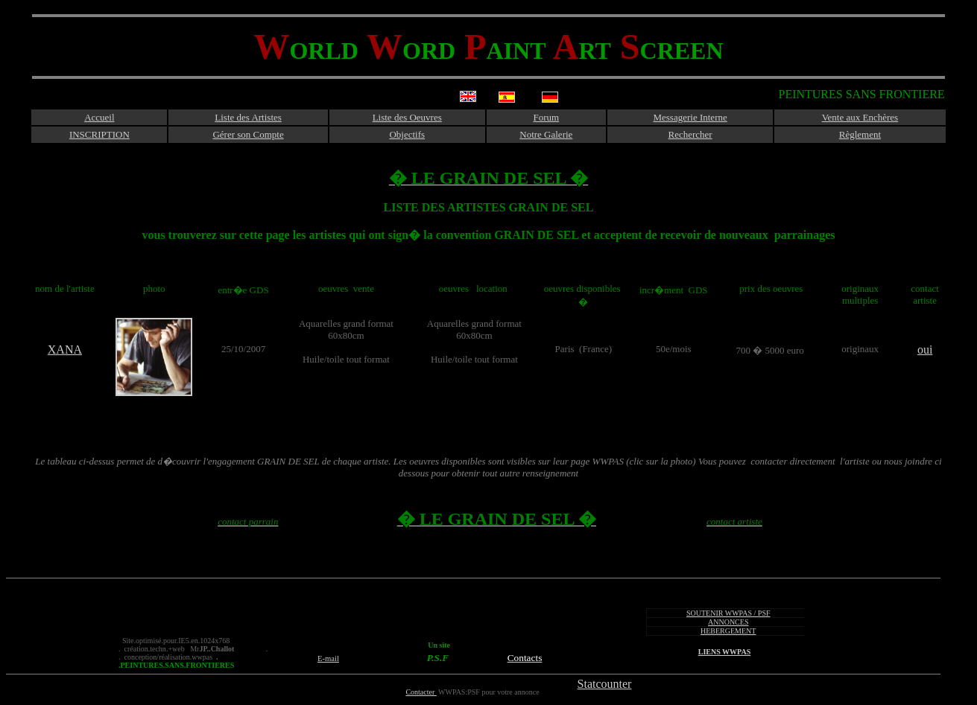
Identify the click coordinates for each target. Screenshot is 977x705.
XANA (65, 349)
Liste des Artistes (248, 117)
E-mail (328, 658)
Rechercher (690, 134)
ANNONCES (728, 622)
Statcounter (605, 683)
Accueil (99, 117)
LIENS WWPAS (724, 652)
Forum (546, 117)
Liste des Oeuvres (407, 117)
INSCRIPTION (99, 134)
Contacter (420, 692)
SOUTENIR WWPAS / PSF (728, 613)
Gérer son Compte (247, 134)
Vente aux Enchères (860, 117)
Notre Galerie (545, 134)
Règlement (860, 134)
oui (924, 349)
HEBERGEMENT (728, 631)
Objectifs (407, 134)
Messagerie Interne (690, 117)
